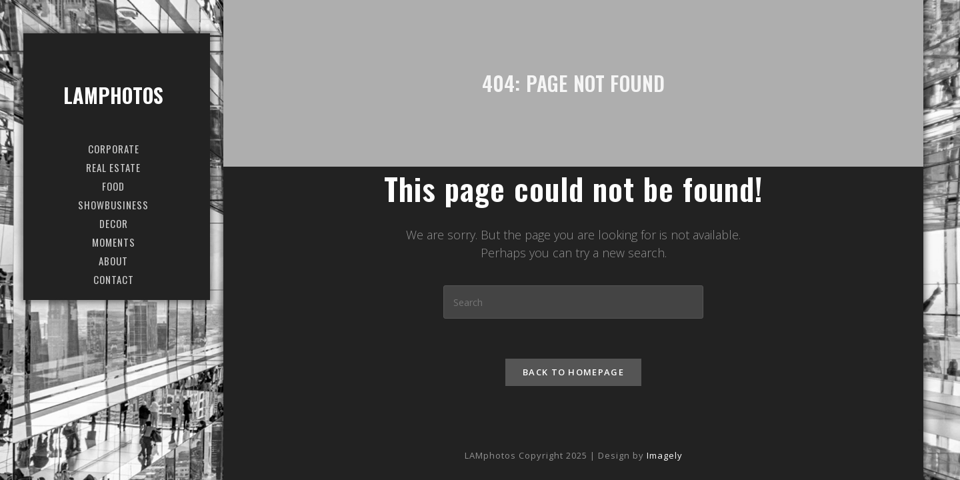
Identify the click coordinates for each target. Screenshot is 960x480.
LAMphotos (113, 95)
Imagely (665, 455)
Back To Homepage (573, 372)
